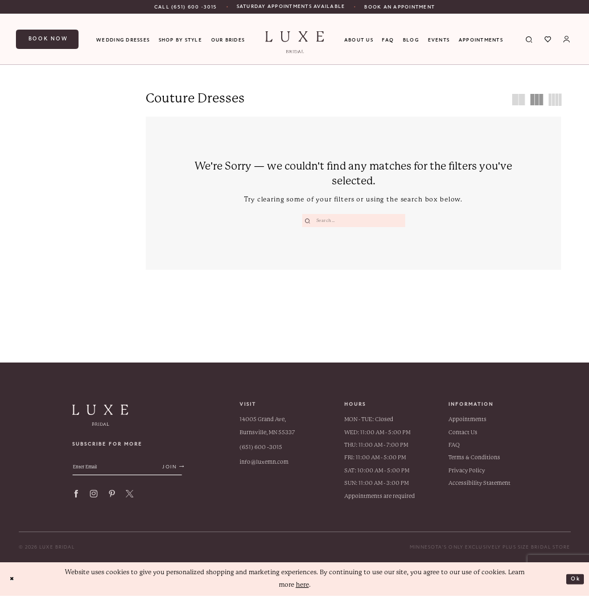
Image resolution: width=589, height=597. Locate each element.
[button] (567, 39)
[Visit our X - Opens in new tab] (129, 498)
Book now (48, 38)
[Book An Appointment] (399, 7)
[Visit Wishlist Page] (548, 39)
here (302, 586)
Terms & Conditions (474, 458)
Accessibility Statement (479, 484)
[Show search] (529, 39)
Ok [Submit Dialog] (574, 579)
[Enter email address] (139, 470)
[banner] (294, 42)
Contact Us (462, 433)
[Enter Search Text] (353, 220)
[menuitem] (186, 7)
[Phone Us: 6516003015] (186, 7)
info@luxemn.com (264, 463)
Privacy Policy (466, 471)
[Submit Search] (309, 220)
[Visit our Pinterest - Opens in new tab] (112, 498)
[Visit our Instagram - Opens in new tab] (93, 498)
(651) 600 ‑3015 (261, 448)
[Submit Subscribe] (194, 470)
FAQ (454, 446)
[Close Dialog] (13, 580)
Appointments (467, 420)
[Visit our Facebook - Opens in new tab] (76, 498)
